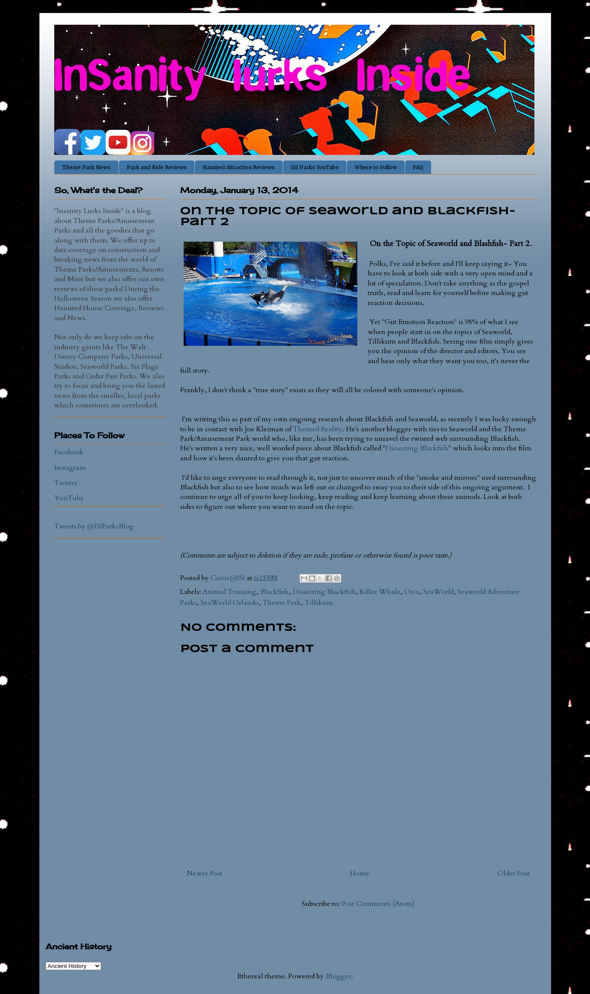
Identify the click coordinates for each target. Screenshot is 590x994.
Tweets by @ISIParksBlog (94, 526)
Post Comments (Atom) (378, 904)
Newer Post (204, 873)
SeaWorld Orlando (230, 602)
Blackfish (274, 592)
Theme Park (282, 602)
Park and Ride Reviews (157, 167)
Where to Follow (376, 167)
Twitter (65, 483)
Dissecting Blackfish (417, 448)
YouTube (69, 498)
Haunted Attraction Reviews (239, 167)
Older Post (514, 873)
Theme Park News (86, 167)
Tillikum (319, 602)
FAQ (418, 167)
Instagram (70, 467)
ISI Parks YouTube (315, 167)
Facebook (68, 452)
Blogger (338, 976)
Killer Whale (379, 592)
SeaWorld (438, 592)
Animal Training (229, 592)
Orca (411, 592)
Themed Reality (318, 429)
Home (359, 873)
